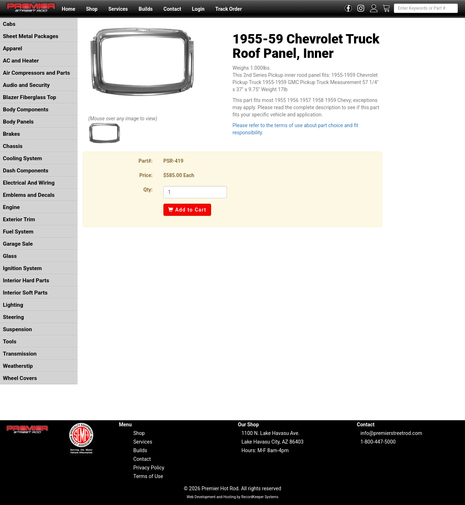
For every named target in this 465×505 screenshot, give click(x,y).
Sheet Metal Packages (30, 36)
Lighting (13, 305)
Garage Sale (18, 244)
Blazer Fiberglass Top (29, 97)
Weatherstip (18, 366)
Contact (172, 9)
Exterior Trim (19, 219)
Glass (10, 256)
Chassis (13, 146)
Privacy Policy (148, 468)
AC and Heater (21, 60)
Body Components (25, 109)
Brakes (11, 134)
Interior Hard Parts (26, 280)
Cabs (9, 24)
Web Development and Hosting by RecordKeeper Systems (233, 497)
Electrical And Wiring (29, 183)
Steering (13, 317)
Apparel (12, 48)
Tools (10, 341)
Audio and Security (26, 85)
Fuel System (18, 231)
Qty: (147, 190)
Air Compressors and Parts (36, 73)
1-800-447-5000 (378, 442)
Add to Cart (187, 210)
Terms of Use (148, 476)
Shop (91, 9)
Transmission (20, 354)
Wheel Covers (20, 378)
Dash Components (25, 170)
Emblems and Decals (29, 195)
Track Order (228, 9)
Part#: (146, 161)
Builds (146, 9)
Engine (11, 207)
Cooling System (22, 158)
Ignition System (22, 268)
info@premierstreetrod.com (391, 433)
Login (198, 9)
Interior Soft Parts (25, 292)
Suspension (17, 329)
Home (68, 9)
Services (118, 9)
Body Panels (18, 122)
